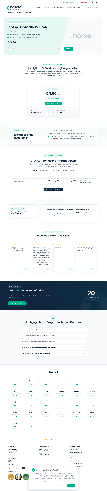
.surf (46, 417)
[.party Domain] (30, 406)
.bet (15, 384)
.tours (61, 417)
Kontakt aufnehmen (17, 300)
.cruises (77, 384)
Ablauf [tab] (65, 171)
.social (15, 417)
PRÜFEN (68, 49)
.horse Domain (29, 12)
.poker (46, 406)
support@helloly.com (45, 458)
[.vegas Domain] (92, 417)
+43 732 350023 (43, 455)
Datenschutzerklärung (76, 464)
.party (30, 406)
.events (15, 395)
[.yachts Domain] (30, 428)
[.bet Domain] (15, 384)
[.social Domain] (15, 417)
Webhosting (45, 7)
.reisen (92, 406)
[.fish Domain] (30, 395)
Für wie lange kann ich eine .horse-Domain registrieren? (53, 340)
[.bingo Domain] (46, 384)
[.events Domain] (15, 395)
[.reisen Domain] (92, 406)
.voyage (15, 428)
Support (79, 7)
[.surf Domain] (46, 417)
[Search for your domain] (32, 49)
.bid (30, 384)
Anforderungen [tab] (44, 171)
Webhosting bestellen (76, 456)
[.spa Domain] (30, 417)
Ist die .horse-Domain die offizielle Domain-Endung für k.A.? (53, 347)
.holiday (92, 395)
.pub (61, 406)
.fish (30, 395)
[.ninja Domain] (15, 406)
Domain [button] (96, 7)
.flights (61, 395)
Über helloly (87, 7)
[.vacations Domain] (77, 417)
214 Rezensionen (63, 444)
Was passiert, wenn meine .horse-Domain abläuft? (53, 353)
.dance (92, 384)
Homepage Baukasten (58, 7)
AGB (71, 461)
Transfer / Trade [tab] (55, 171)
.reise (77, 406)
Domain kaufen (74, 453)
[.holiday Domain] (92, 395)
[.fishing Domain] (46, 395)
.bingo (46, 384)
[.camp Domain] (61, 384)
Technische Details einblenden (53, 186)
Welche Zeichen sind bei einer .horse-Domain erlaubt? (53, 334)
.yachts (30, 428)
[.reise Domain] (77, 406)
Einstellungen (35, 485)
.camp (61, 384)
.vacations (77, 417)
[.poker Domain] (46, 406)
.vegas (92, 417)
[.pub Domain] (61, 406)
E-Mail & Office (71, 7)
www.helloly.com (12, 12)
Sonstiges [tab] (72, 171)
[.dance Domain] (92, 384)
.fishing (46, 395)
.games (77, 395)
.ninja (15, 406)
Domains (37, 7)
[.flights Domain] (61, 395)
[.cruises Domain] (77, 384)
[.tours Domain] (61, 417)
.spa (30, 417)
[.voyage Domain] (15, 428)
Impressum (73, 458)
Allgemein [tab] (34, 171)
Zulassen (71, 485)
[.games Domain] (77, 395)
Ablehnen (61, 485)
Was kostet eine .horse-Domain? (53, 327)
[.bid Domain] (30, 384)
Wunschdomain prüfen (53, 104)
